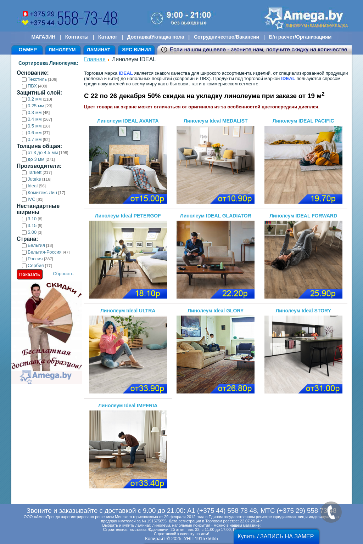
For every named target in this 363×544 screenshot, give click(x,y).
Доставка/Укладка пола (155, 37)
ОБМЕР (28, 49)
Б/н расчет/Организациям (300, 37)
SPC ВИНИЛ (136, 49)
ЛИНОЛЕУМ (62, 49)
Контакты (77, 37)
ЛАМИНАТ (98, 49)
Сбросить (63, 273)
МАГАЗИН (44, 37)
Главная (95, 59)
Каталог (107, 37)
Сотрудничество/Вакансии (226, 37)
